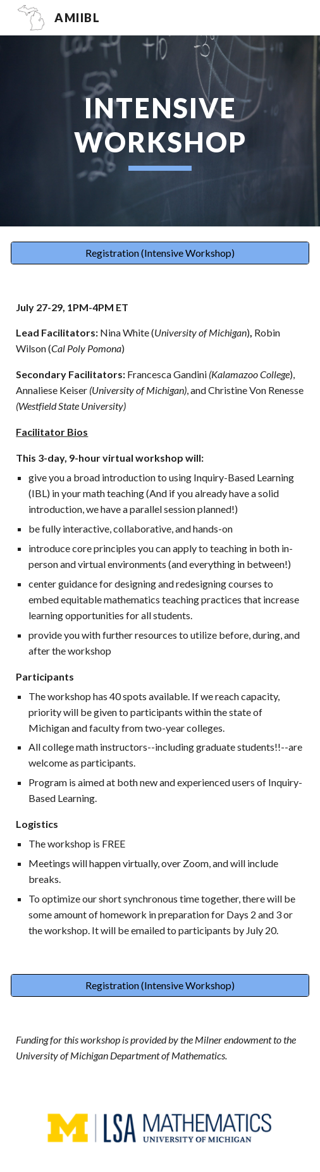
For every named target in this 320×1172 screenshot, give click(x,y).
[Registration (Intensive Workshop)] (159, 253)
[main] (160, 131)
